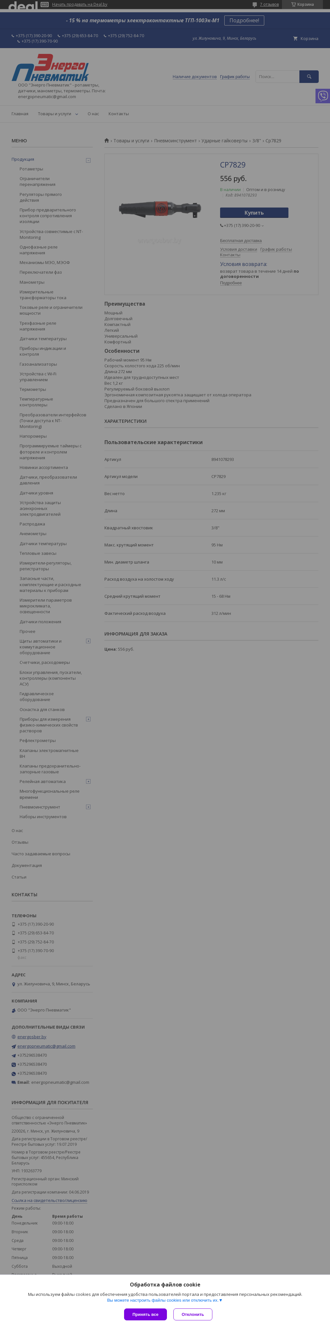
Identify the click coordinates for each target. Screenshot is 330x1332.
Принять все (145, 1314)
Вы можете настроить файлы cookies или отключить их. (162, 1300)
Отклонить (193, 1314)
